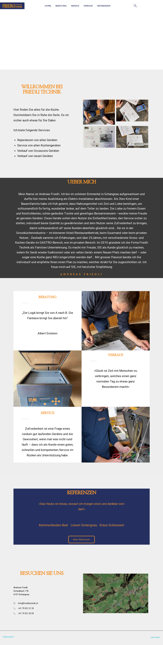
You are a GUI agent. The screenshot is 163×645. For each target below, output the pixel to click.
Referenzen (103, 5)
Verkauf (88, 5)
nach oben (155, 637)
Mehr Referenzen (81, 539)
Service (75, 5)
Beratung (61, 5)
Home (48, 5)
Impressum (8, 636)
